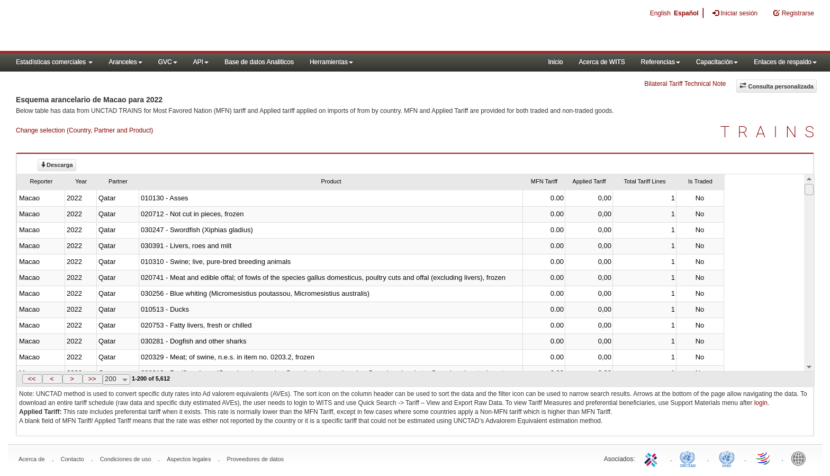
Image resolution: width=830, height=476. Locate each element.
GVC (167, 62)
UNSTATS (726, 458)
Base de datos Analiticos (259, 62)
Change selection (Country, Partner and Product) (84, 130)
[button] (32, 379)
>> (92, 379)
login (761, 403)
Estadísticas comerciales (54, 62)
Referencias (660, 62)
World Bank (800, 458)
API (201, 62)
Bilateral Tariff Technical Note (685, 83)
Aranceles (125, 62)
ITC (652, 458)
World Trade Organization (763, 458)
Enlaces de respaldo (785, 62)
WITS (106, 26)
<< (31, 379)
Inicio (555, 62)
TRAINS (771, 131)
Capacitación (717, 62)
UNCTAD (689, 458)
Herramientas (331, 62)
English (660, 13)
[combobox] (116, 379)
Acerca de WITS (602, 62)
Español (686, 13)
